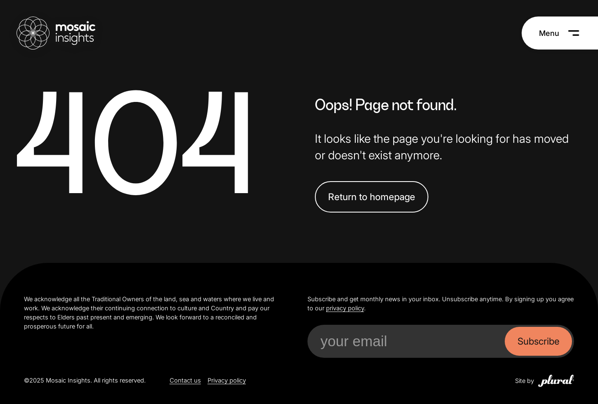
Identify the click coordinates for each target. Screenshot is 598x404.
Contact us (185, 380)
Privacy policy (227, 380)
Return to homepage (371, 196)
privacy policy (345, 308)
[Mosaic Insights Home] (56, 33)
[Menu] (559, 33)
